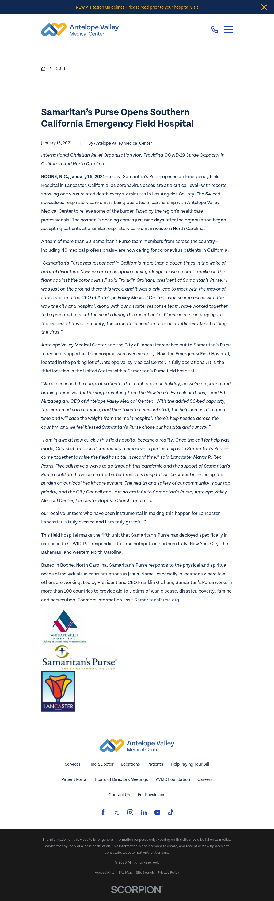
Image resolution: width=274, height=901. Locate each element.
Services (73, 764)
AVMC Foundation (173, 779)
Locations (130, 764)
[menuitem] (105, 873)
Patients (155, 764)
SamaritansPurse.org (156, 599)
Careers (204, 779)
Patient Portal (74, 779)
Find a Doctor (101, 764)
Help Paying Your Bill (190, 764)
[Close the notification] (264, 7)
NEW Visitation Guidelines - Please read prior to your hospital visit (137, 7)
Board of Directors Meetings (121, 779)
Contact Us (119, 794)
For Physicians (151, 794)
